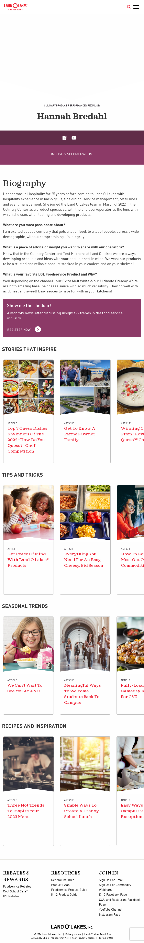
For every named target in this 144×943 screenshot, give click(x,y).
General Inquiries (62, 880)
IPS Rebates (11, 896)
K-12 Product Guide (64, 895)
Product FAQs (60, 885)
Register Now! (19, 330)
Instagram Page (109, 914)
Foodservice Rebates (17, 886)
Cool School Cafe (15, 891)
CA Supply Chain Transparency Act (49, 938)
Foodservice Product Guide (69, 890)
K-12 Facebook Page (113, 895)
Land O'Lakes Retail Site (97, 934)
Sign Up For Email (111, 880)
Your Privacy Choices (83, 938)
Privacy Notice (73, 934)
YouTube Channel (110, 909)
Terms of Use (106, 938)
